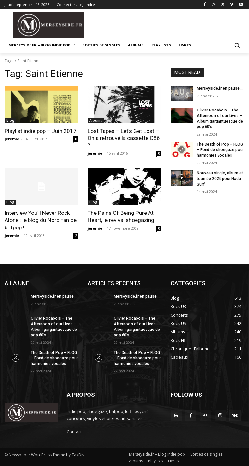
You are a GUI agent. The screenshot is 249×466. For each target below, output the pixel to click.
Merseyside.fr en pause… (220, 88)
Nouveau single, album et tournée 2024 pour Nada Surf (220, 178)
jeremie (12, 138)
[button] (236, 45)
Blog (10, 120)
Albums (95, 120)
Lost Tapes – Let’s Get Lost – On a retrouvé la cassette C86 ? (124, 138)
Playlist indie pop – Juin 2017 (40, 131)
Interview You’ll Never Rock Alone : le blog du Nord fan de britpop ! (40, 220)
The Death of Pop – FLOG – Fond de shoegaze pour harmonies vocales (220, 150)
